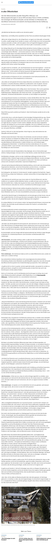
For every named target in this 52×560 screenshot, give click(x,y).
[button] (2, 2)
